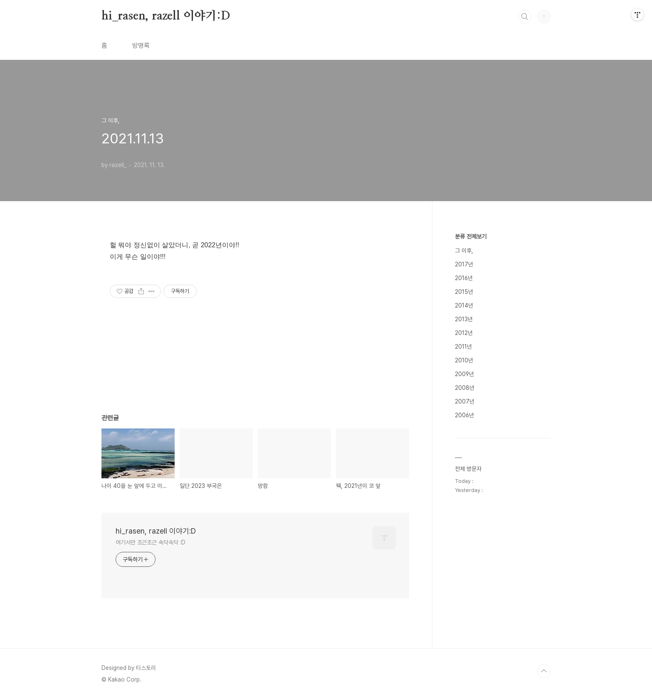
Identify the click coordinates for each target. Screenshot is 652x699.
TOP (544, 671)
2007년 (464, 401)
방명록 (141, 45)
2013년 (464, 319)
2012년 (464, 333)
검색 (525, 16)
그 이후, (464, 250)
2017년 (464, 264)
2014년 (464, 305)
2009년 (464, 374)
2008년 (464, 387)
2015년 (464, 291)
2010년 (464, 360)
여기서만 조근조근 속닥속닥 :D (150, 542)
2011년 (463, 346)
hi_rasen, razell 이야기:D (165, 16)
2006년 (464, 415)
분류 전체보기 (471, 236)
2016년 (464, 278)
